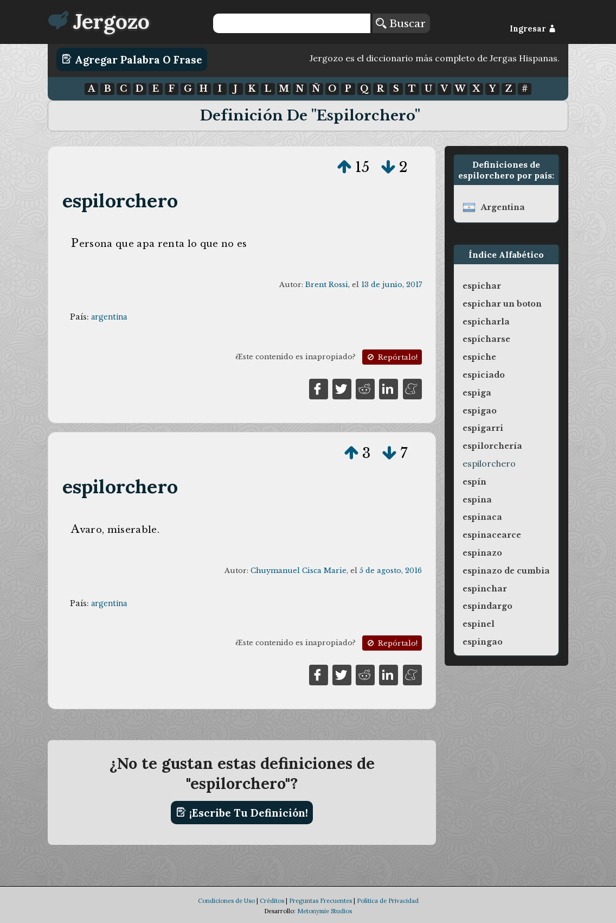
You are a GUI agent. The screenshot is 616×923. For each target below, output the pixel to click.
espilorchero (120, 200)
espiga (477, 393)
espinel (479, 624)
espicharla (486, 322)
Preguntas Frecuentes (320, 901)
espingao (483, 642)
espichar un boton (502, 304)
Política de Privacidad (388, 901)
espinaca (482, 517)
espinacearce (492, 535)
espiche (479, 357)
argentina (109, 317)
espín (474, 482)
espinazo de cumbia (506, 571)
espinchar (485, 589)
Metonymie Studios (324, 911)
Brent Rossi (326, 285)
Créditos (272, 901)
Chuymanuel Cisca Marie (299, 570)
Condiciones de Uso (226, 901)
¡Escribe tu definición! (242, 812)
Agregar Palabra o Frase (132, 59)
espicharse (486, 339)
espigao (480, 411)
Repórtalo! (391, 357)
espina (477, 500)
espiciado (484, 375)
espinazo (482, 553)
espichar (482, 286)
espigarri (483, 428)
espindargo (487, 606)
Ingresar (533, 29)
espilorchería (492, 446)
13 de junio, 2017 (391, 285)
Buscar (401, 23)
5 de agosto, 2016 (391, 570)
